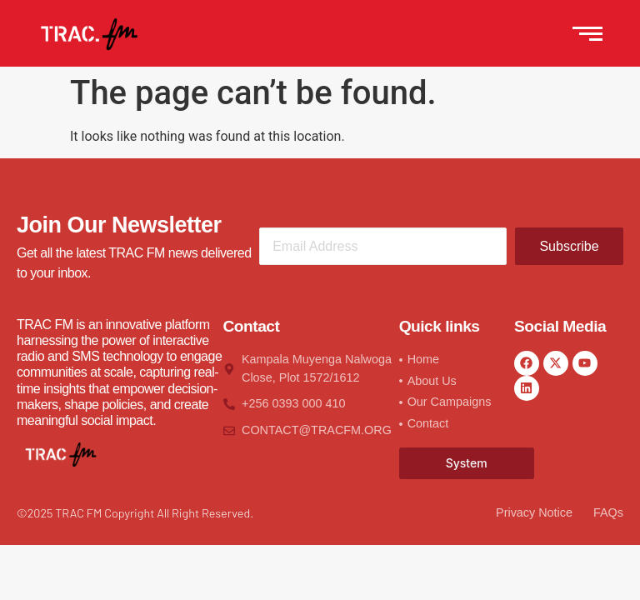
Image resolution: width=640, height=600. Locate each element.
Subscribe (568, 246)
